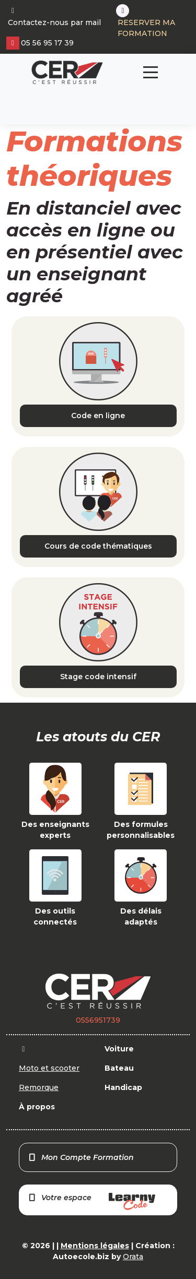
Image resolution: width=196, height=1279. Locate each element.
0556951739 (98, 1020)
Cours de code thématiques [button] (98, 546)
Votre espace (91, 1201)
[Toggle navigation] (150, 72)
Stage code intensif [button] (98, 676)
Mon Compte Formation (81, 1157)
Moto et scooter (49, 1068)
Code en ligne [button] (98, 415)
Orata (133, 1256)
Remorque (39, 1087)
